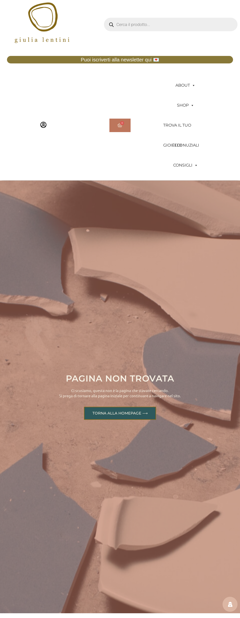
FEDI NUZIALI (185, 145)
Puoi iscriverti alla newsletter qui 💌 (120, 59)
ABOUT (185, 85)
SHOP (185, 105)
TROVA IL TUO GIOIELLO (177, 129)
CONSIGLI (185, 165)
